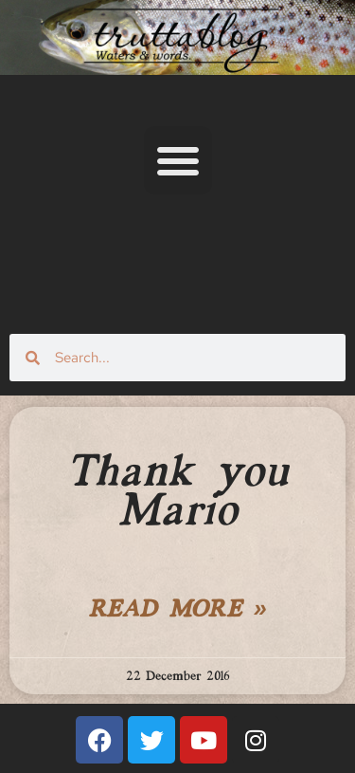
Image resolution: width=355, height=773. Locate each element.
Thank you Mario (177, 493)
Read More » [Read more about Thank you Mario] (178, 611)
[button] (178, 160)
